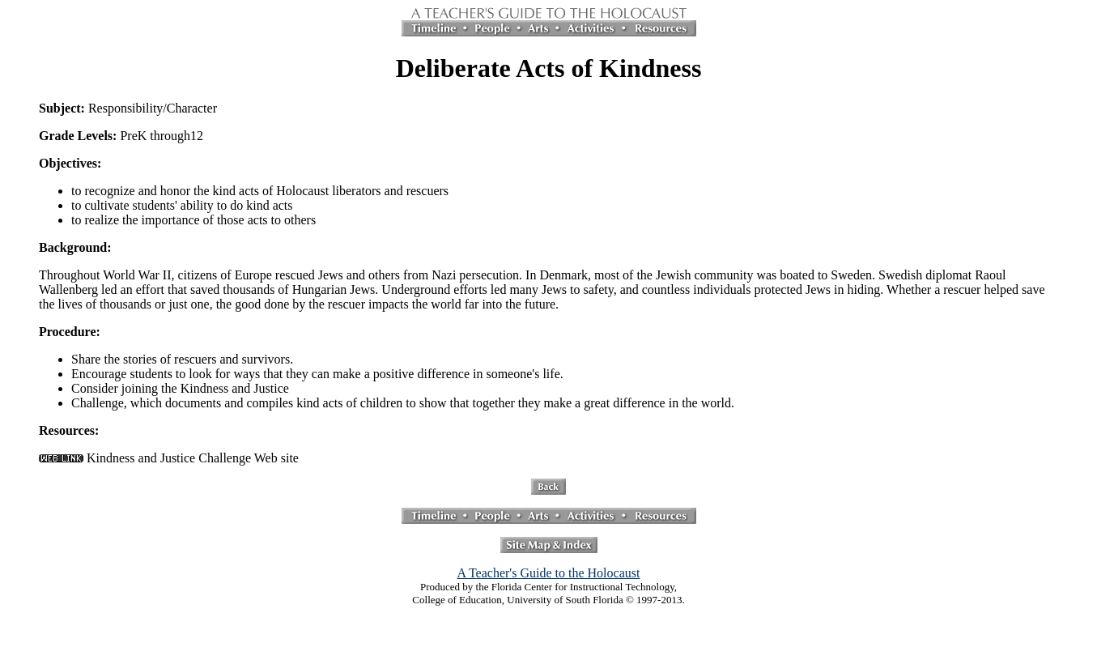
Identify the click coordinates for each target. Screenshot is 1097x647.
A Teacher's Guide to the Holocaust (548, 573)
